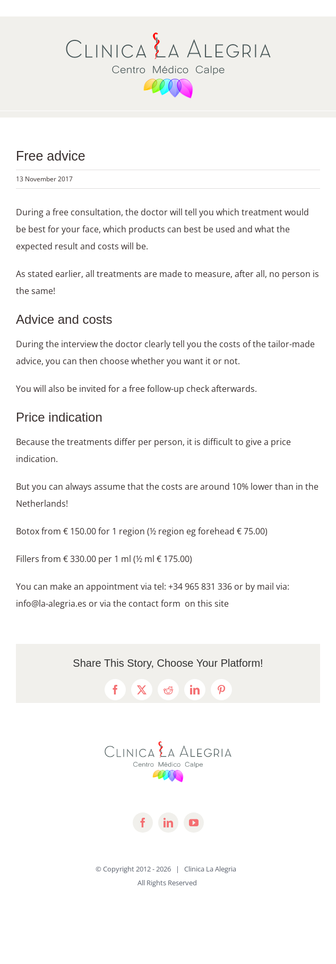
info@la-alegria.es (51, 603)
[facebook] (143, 822)
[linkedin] (168, 822)
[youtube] (194, 822)
